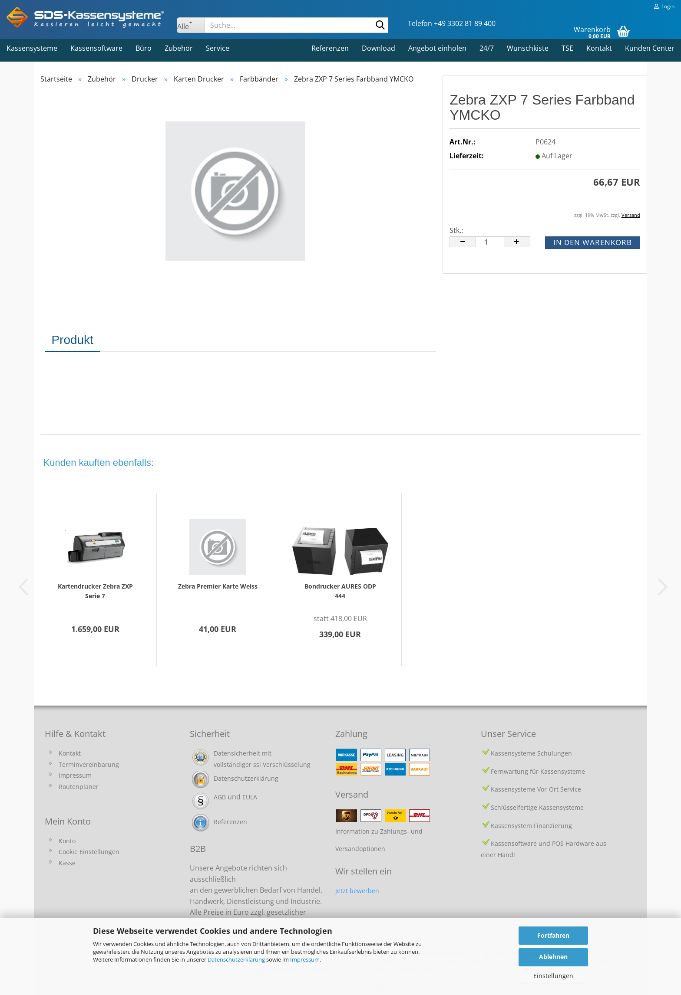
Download (378, 48)
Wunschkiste (528, 48)
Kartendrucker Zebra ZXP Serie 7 (95, 591)
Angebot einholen (437, 48)
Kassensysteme (32, 48)
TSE (567, 48)
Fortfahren (553, 935)
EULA (249, 797)
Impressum (305, 959)
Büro (144, 48)
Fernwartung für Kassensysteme (538, 771)
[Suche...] (191, 25)
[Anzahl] (490, 241)
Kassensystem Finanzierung (531, 826)
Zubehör (179, 48)
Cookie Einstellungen (89, 852)
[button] (463, 241)
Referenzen (330, 48)
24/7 (486, 48)
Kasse (67, 863)
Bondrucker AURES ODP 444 (340, 591)
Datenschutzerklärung (236, 959)
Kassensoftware (96, 48)
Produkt (72, 340)
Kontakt (599, 48)
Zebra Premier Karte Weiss (218, 586)
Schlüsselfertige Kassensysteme (537, 807)
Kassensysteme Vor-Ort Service (536, 789)
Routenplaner (79, 786)
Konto (67, 841)
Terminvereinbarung (89, 764)
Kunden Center (649, 48)
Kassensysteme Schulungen (531, 753)
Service (217, 48)
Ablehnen (553, 956)
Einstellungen (553, 976)
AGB (220, 797)
